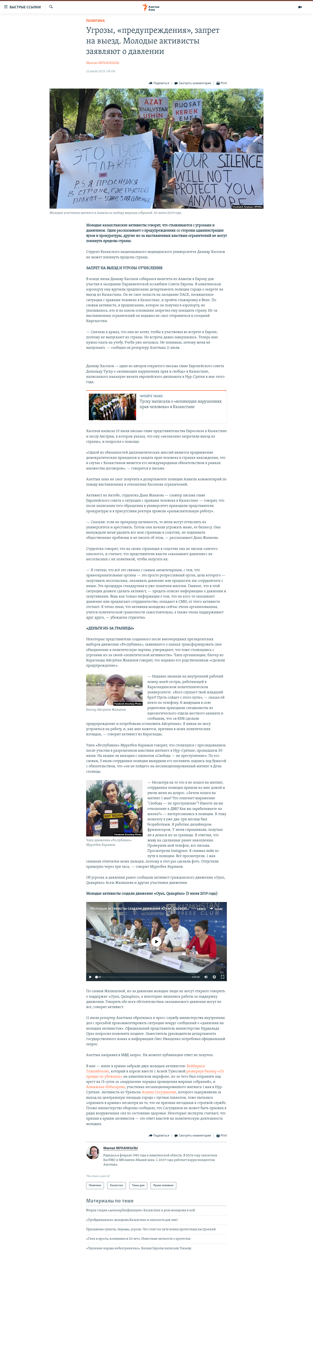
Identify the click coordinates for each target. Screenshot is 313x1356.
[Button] (159, 83)
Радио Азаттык (105, 914)
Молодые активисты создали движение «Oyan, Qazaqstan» (141, 909)
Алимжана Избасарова (105, 1087)
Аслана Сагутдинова (159, 1092)
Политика (95, 21)
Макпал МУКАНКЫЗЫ (102, 63)
